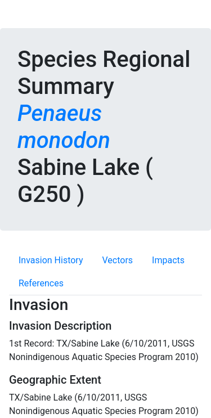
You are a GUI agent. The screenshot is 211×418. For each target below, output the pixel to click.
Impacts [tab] (168, 260)
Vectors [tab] (117, 260)
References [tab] (41, 283)
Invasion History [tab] (51, 260)
